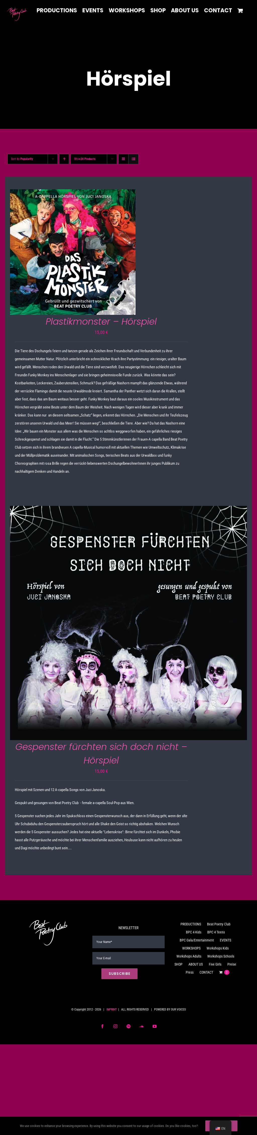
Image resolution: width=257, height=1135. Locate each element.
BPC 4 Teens (216, 932)
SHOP (178, 964)
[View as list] (133, 159)
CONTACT (206, 972)
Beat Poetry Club (218, 924)
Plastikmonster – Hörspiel (101, 321)
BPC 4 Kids (193, 932)
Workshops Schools (220, 956)
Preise (231, 964)
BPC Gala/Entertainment (197, 940)
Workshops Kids (218, 948)
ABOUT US (195, 964)
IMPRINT (111, 1009)
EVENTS (225, 940)
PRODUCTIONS (190, 924)
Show (84, 159)
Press (190, 972)
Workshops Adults (188, 956)
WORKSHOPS (191, 948)
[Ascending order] (64, 159)
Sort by (22, 159)
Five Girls (215, 964)
